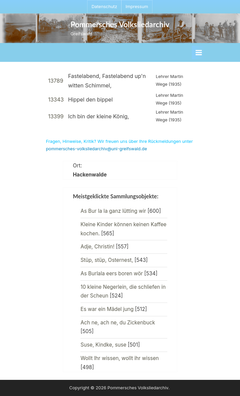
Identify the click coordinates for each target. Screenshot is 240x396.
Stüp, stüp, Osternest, (106, 260)
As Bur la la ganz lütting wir (113, 211)
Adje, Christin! (97, 246)
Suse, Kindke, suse (103, 345)
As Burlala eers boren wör (111, 273)
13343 (56, 99)
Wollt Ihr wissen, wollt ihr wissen (119, 358)
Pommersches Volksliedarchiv (120, 24)
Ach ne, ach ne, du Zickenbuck (117, 322)
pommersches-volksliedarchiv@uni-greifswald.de (96, 148)
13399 (56, 116)
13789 (55, 80)
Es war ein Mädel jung (106, 309)
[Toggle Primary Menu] (199, 52)
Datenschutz (104, 6)
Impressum (137, 6)
